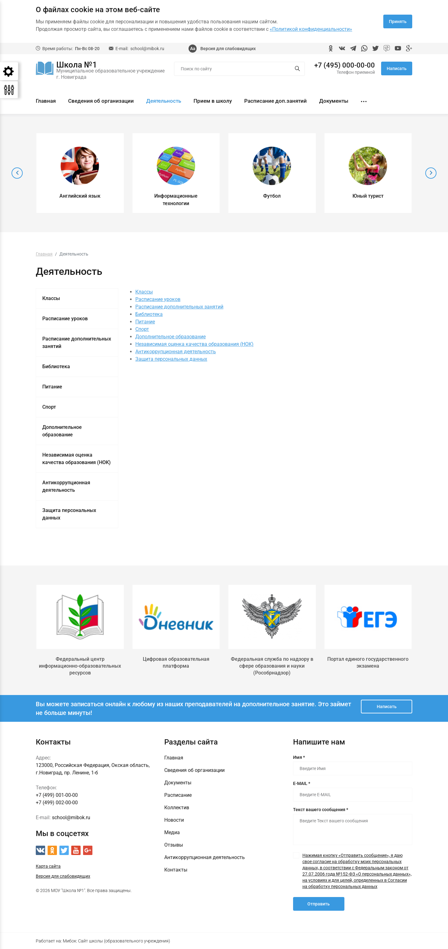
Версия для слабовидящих (228, 48)
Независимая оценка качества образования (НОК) (76, 458)
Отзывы (173, 845)
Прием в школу (213, 101)
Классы (51, 298)
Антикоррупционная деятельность (66, 486)
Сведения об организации (101, 101)
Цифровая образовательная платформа (176, 662)
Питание (52, 387)
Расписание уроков (65, 319)
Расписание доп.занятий (275, 101)
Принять (398, 21)
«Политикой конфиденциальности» (311, 29)
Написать (397, 68)
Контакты (175, 870)
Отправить (318, 903)
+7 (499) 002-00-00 (57, 803)
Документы (333, 101)
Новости (174, 820)
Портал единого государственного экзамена (367, 662)
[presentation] (17, 173)
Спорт (49, 407)
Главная (46, 101)
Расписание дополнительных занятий (76, 342)
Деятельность (163, 101)
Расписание (178, 795)
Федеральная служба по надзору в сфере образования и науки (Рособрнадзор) (272, 666)
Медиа (172, 832)
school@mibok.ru (147, 48)
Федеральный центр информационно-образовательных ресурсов (80, 666)
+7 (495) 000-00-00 (344, 65)
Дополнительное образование (62, 431)
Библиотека (56, 366)
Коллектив (176, 807)
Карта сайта (48, 866)
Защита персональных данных (69, 514)
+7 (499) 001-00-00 (57, 795)
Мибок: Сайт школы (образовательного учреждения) (116, 940)
